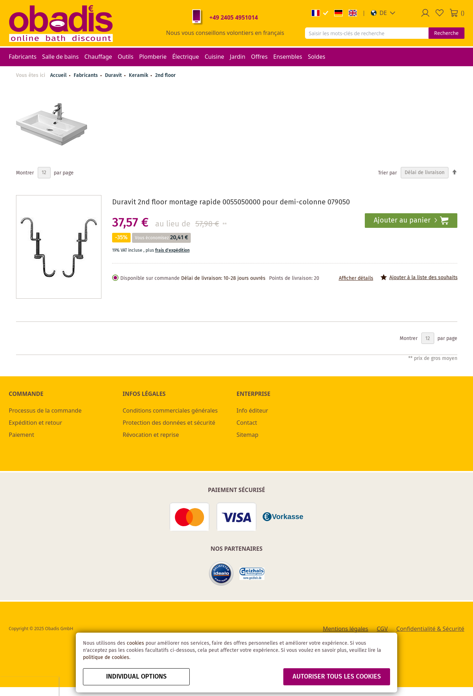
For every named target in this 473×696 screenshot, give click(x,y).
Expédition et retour (35, 423)
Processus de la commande (45, 410)
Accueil (58, 75)
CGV (382, 629)
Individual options (136, 677)
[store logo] (61, 23)
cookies (135, 643)
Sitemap (248, 435)
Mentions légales (345, 629)
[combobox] (367, 33)
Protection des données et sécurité (169, 423)
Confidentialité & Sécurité (430, 629)
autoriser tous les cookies (337, 677)
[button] (383, 13)
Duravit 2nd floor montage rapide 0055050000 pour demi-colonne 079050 (231, 202)
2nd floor (165, 75)
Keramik (139, 75)
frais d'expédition (172, 250)
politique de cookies (106, 657)
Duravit (114, 75)
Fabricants (86, 75)
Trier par (387, 173)
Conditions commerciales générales (170, 410)
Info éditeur (252, 410)
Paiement (21, 435)
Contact (247, 423)
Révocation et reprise (151, 435)
